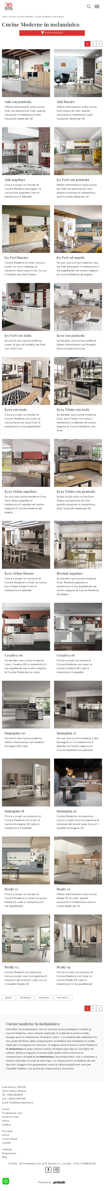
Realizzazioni (9, 1153)
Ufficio (5, 1120)
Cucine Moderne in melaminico (49, 17)
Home (4, 17)
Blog (4, 1157)
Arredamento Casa (12, 1113)
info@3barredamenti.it (21, 1102)
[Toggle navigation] (97, 6)
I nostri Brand (9, 1138)
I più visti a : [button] (63, 997)
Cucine (12, 17)
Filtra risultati (52, 33)
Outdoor (6, 1124)
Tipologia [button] (44, 997)
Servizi (5, 1135)
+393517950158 (16, 1098)
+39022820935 (14, 1094)
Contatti (6, 1142)
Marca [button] (8, 997)
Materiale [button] (25, 997)
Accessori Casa (10, 1116)
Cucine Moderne (25, 17)
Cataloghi (7, 1149)
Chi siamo (7, 1131)
